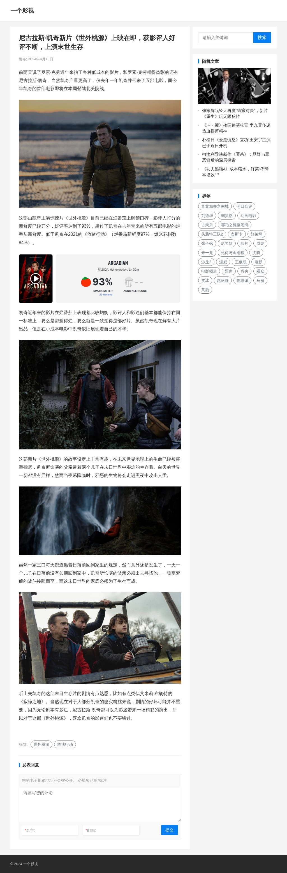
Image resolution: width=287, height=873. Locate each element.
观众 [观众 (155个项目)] (260, 271)
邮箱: (90, 830)
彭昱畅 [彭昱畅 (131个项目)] (227, 243)
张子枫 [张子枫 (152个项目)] (207, 243)
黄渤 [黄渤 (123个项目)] (205, 289)
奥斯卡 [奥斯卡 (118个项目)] (237, 234)
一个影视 (22, 10)
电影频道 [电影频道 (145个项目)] (209, 271)
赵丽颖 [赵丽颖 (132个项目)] (223, 280)
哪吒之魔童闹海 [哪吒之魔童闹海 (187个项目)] (234, 225)
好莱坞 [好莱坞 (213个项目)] (256, 234)
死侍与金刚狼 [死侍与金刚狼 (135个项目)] (232, 252)
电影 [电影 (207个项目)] (258, 262)
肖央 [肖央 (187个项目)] (244, 271)
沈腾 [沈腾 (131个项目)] (256, 252)
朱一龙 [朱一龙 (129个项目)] (207, 252)
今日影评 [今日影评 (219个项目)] (244, 206)
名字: (30, 830)
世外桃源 (41, 744)
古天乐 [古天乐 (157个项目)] (207, 225)
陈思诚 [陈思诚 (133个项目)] (242, 280)
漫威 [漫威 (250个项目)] (223, 262)
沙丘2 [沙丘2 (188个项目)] (206, 262)
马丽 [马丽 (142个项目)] (260, 280)
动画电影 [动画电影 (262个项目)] (248, 215)
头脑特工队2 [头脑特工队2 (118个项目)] (212, 234)
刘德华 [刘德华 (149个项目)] (207, 215)
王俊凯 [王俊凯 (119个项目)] (241, 262)
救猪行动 (65, 744)
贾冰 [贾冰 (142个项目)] (205, 280)
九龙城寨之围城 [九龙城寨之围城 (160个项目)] (215, 206)
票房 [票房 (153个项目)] (229, 271)
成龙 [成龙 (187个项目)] (260, 243)
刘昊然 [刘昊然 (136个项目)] (227, 215)
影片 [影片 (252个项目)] (244, 243)
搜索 (262, 37)
